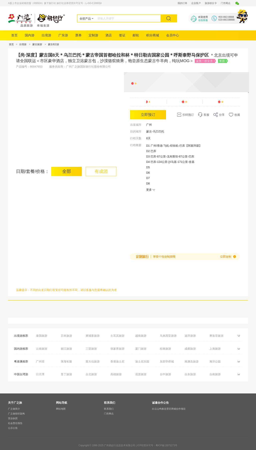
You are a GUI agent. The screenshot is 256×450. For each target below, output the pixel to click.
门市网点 (225, 3)
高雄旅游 (116, 374)
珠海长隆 (66, 361)
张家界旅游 (117, 348)
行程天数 (135, 138)
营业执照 (13, 418)
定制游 (93, 35)
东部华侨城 (167, 361)
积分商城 (152, 35)
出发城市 (135, 124)
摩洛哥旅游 (216, 335)
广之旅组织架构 (16, 413)
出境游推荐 (21, 335)
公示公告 (13, 428)
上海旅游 (215, 348)
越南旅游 (140, 335)
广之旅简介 (14, 408)
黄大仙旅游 (93, 361)
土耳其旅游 (117, 335)
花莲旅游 (140, 374)
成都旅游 (190, 348)
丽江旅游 (66, 348)
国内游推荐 (21, 348)
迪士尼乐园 (142, 361)
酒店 (108, 35)
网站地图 (61, 408)
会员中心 (172, 35)
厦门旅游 (140, 348)
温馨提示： (23, 290)
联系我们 (109, 408)
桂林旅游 (165, 348)
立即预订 (148, 115)
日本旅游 (66, 335)
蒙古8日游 (53, 44)
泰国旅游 (41, 335)
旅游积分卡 (211, 3)
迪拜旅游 (190, 335)
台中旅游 (165, 374)
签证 (122, 35)
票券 (78, 35)
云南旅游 (41, 348)
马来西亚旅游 (168, 335)
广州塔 (40, 361)
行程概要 (135, 145)
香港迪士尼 (117, 361)
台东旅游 (190, 374)
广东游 (63, 35)
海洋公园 (215, 361)
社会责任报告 (15, 423)
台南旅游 (215, 374)
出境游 (46, 35)
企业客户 (196, 3)
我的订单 (182, 3)
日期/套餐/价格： (32, 171)
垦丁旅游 (66, 374)
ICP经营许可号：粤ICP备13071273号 (157, 445)
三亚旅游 (91, 348)
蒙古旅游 (37, 44)
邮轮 (136, 35)
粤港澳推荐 (21, 361)
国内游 (29, 35)
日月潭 (40, 374)
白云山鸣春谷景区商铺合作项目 (169, 408)
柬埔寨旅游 (93, 335)
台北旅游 (91, 374)
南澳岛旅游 (192, 361)
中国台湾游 (21, 374)
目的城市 (135, 131)
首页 (14, 35)
